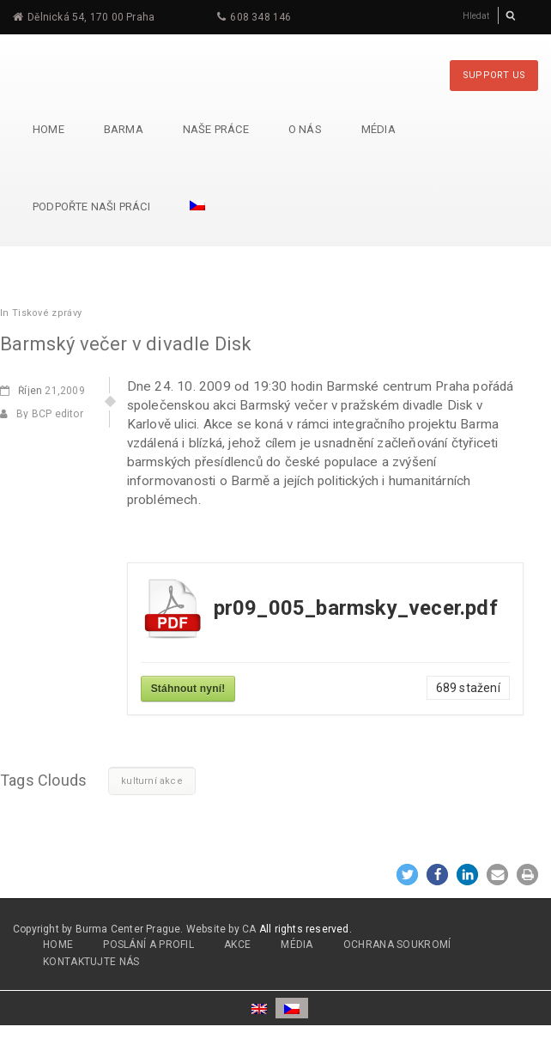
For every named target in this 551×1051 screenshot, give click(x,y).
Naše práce (216, 129)
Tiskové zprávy (47, 313)
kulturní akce (152, 781)
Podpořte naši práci (91, 206)
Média (378, 129)
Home (48, 129)
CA (249, 929)
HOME (58, 945)
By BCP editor (41, 414)
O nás (305, 129)
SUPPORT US (494, 75)
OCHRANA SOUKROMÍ (397, 945)
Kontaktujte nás (91, 962)
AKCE (237, 945)
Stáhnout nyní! (188, 689)
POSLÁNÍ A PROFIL (148, 945)
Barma (123, 129)
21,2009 (42, 391)
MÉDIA (297, 945)
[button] (407, 874)
